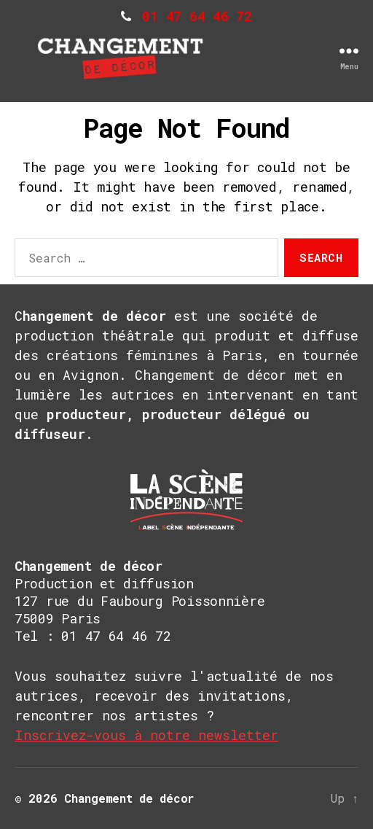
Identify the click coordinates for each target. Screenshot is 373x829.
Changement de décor (129, 798)
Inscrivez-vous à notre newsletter (146, 735)
